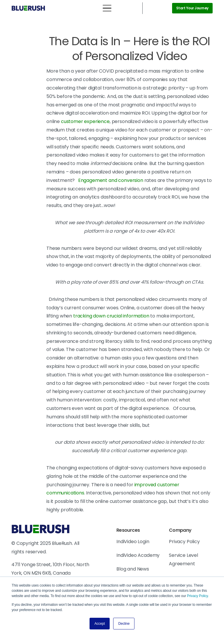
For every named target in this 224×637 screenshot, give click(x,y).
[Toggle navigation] (107, 8)
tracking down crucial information (111, 316)
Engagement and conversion (110, 180)
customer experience (85, 121)
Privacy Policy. (198, 596)
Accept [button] (99, 624)
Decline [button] (124, 624)
